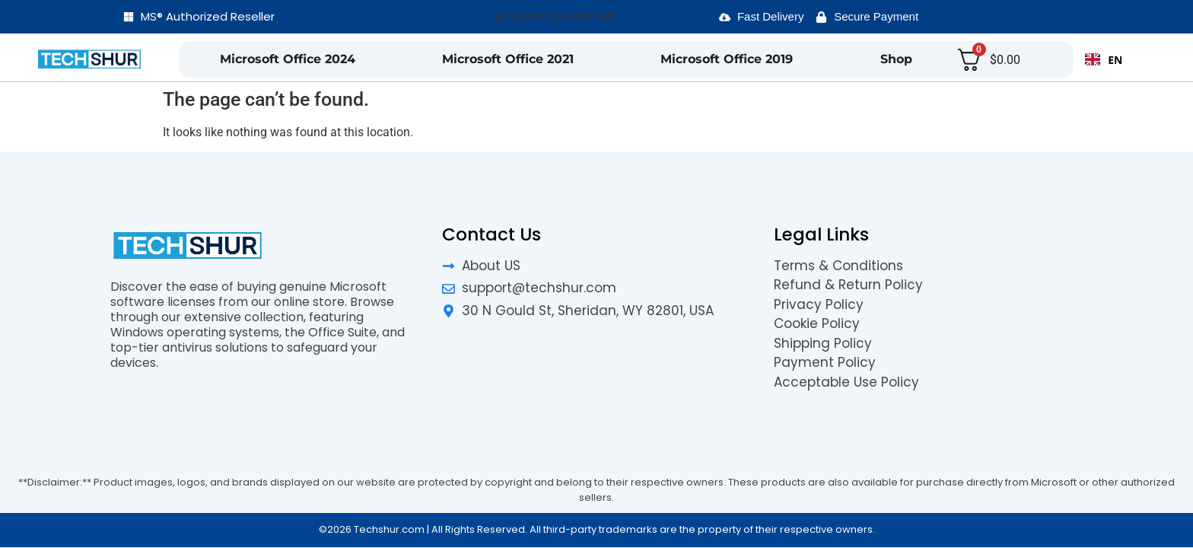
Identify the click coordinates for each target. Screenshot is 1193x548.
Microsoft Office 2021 (508, 59)
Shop (896, 59)
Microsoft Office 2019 (726, 59)
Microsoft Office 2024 (287, 59)
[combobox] (1104, 59)
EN (1103, 60)
